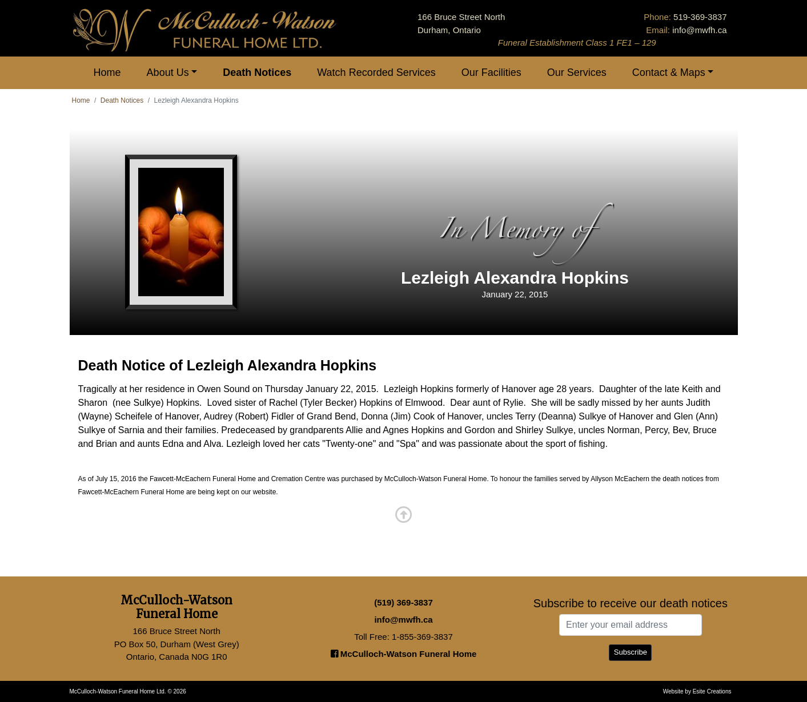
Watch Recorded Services (376, 72)
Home (107, 72)
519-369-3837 (699, 17)
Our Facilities (491, 72)
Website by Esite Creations (697, 691)
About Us (168, 72)
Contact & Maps (668, 72)
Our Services (577, 72)
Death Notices (257, 72)
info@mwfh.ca (699, 30)
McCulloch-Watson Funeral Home (404, 654)
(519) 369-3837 (403, 602)
